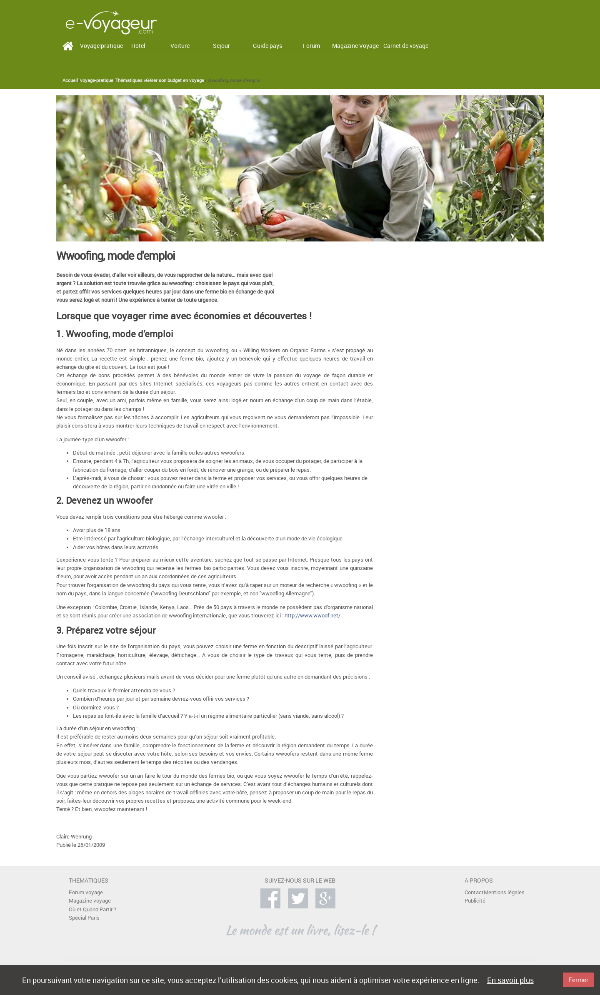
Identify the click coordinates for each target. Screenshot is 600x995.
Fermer (578, 979)
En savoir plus (510, 980)
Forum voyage (86, 892)
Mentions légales (504, 892)
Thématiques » (130, 80)
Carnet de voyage (405, 46)
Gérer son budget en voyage (175, 80)
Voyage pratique (101, 46)
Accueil (70, 80)
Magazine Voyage (355, 46)
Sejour (221, 46)
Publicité (475, 900)
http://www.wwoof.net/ (312, 615)
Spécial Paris (84, 917)
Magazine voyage (90, 900)
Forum (311, 46)
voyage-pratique (96, 80)
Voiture (180, 46)
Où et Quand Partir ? (92, 909)
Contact (474, 892)
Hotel (138, 46)
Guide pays (267, 46)
